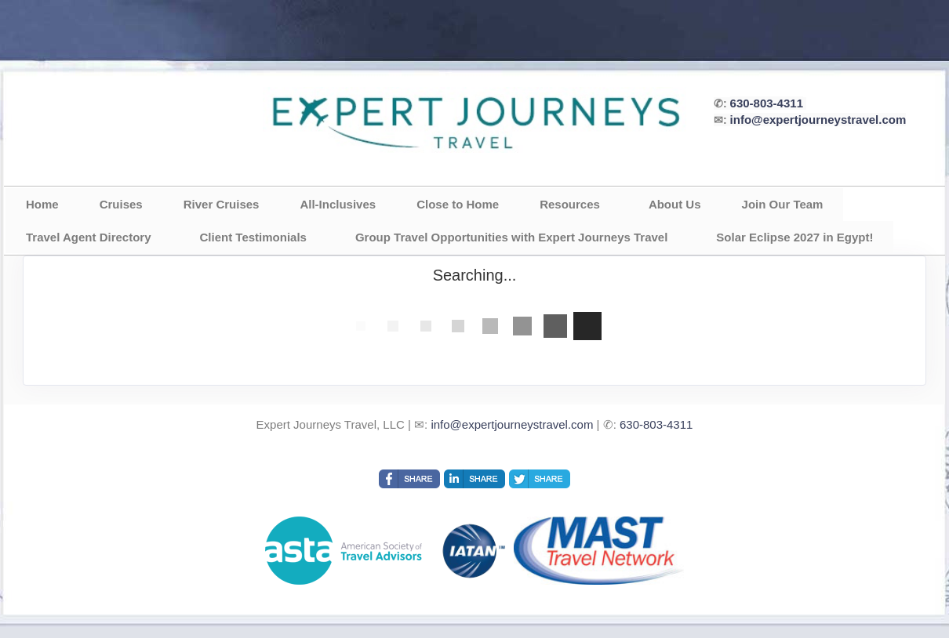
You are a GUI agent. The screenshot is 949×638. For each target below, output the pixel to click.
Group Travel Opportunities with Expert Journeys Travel (511, 237)
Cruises (121, 204)
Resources (570, 204)
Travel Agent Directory (88, 237)
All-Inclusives (338, 204)
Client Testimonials (253, 237)
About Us (675, 204)
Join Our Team (783, 204)
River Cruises (222, 204)
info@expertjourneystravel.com (818, 119)
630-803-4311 (766, 103)
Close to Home (457, 204)
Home (42, 204)
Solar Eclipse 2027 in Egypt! (794, 237)
